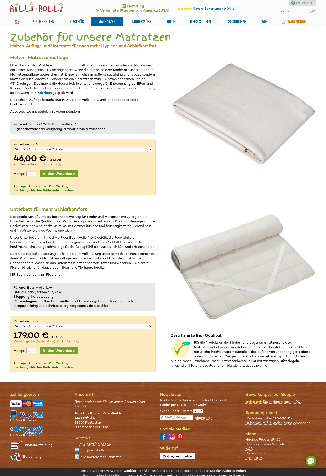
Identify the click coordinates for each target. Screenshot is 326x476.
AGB (249, 449)
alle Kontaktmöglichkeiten (100, 457)
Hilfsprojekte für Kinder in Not (269, 423)
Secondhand (238, 21)
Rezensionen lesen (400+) (275, 402)
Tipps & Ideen (200, 21)
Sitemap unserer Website (265, 444)
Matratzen (107, 21)
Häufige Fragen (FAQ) (263, 439)
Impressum (254, 458)
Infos (171, 21)
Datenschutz (255, 453)
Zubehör (77, 21)
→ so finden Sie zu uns (91, 427)
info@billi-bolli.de (94, 450)
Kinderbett (43, 93)
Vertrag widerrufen (177, 456)
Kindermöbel (142, 21)
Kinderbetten (43, 21)
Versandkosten (30, 164)
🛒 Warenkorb (294, 21)
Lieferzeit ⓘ (52, 164)
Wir (264, 21)
